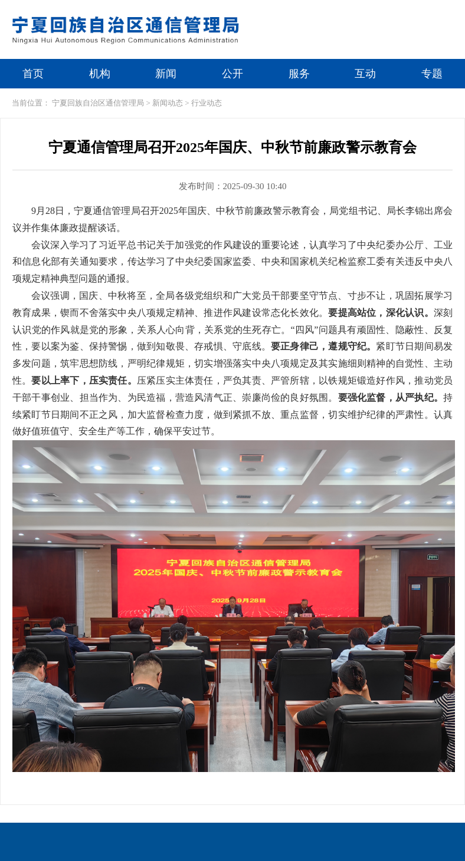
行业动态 (206, 102)
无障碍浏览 (435, 10)
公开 (232, 74)
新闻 (165, 74)
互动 (365, 74)
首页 (33, 74)
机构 (99, 74)
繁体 (386, 10)
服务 (299, 74)
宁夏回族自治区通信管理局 (98, 102)
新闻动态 (167, 102)
